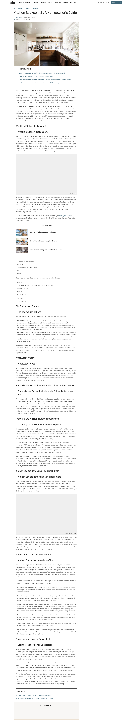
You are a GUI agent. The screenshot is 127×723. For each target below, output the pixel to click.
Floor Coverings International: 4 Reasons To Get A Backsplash (34, 698)
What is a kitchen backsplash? (28, 73)
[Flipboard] (106, 3)
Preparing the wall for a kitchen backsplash (31, 79)
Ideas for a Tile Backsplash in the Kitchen (43, 232)
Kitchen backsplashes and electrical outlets (58, 79)
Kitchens (35, 9)
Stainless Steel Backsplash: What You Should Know (46, 250)
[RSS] (109, 3)
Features (73, 2)
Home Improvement (25, 2)
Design (35, 2)
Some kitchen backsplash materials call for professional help (36, 76)
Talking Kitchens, (65, 215)
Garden (50, 2)
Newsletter (116, 2)
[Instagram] (101, 3)
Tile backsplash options (45, 73)
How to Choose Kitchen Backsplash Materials (44, 241)
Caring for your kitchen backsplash (51, 83)
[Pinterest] (104, 3)
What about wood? (59, 73)
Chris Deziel (19, 17)
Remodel (28, 9)
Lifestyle (58, 2)
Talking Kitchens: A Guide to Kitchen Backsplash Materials (33, 695)
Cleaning (43, 2)
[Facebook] (98, 3)
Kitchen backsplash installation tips (29, 83)
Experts (65, 2)
